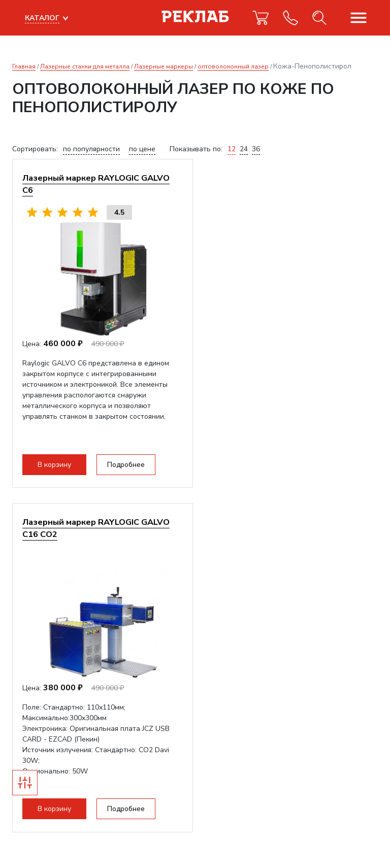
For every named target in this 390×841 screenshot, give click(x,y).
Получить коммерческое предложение (92, 530)
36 (256, 149)
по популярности (91, 149)
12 (232, 149)
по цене (142, 149)
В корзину (55, 464)
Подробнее (126, 464)
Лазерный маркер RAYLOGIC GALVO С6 (96, 184)
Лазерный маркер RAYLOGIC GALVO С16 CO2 (287, 184)
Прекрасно (45, 810)
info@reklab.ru (36, 713)
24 (244, 149)
